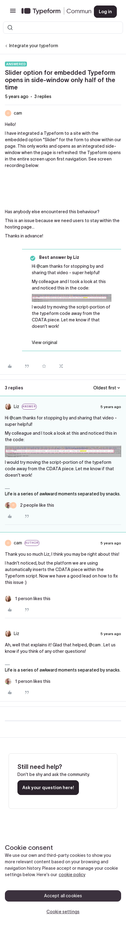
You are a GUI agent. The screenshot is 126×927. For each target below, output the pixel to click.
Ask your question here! (48, 787)
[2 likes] (29, 505)
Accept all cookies (63, 895)
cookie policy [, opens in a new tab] (72, 874)
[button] (13, 12)
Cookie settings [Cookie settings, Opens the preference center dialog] (63, 911)
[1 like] (27, 599)
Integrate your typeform (33, 45)
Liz (16, 406)
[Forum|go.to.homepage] (52, 11)
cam (18, 113)
